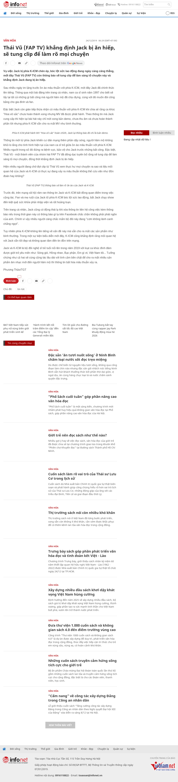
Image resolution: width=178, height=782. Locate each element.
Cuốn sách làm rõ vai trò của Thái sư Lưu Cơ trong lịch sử (82, 476)
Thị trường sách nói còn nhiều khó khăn (81, 512)
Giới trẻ (78, 13)
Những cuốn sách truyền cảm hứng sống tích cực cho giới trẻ (82, 662)
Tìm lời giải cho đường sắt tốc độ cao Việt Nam (75, 328)
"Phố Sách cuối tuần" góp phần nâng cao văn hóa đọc (82, 398)
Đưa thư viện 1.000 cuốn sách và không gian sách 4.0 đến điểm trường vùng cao (82, 627)
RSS (170, 13)
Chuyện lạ (111, 13)
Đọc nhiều (136, 132)
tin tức (21, 289)
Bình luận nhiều (162, 132)
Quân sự (127, 13)
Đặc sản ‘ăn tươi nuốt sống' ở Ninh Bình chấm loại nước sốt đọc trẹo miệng (82, 357)
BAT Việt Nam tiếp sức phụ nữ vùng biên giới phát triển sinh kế (16, 328)
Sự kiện (141, 13)
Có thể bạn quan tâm (20, 297)
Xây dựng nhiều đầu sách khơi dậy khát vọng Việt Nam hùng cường (81, 592)
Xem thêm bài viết (60, 725)
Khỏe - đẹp (94, 13)
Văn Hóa (9, 40)
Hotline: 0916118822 (129, 5)
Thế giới (49, 13)
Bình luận (11, 280)
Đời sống (16, 13)
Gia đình (64, 13)
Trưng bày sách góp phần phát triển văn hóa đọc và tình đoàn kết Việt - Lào (82, 553)
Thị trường (32, 13)
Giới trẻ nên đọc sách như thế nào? (77, 435)
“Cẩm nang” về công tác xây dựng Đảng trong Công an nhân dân (82, 698)
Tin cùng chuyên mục (20, 343)
